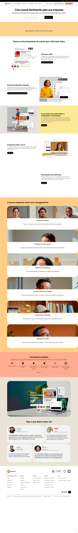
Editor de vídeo (10, 516)
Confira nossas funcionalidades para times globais (18, 126)
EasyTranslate (9, 514)
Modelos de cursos (36, 514)
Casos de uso (25, 3)
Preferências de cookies (47, 529)
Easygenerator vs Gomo (48, 518)
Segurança (22, 514)
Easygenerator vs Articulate (49, 511)
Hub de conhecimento (37, 511)
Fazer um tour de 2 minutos (47, 96)
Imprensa (22, 518)
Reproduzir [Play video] (34, 438)
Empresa (22, 509)
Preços (36, 3)
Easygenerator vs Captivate (49, 514)
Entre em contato (23, 520)
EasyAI (8, 511)
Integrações (9, 520)
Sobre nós (22, 511)
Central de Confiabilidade (24, 516)
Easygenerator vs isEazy (48, 516)
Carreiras (22, 523)
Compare (46, 509)
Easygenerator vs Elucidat (49, 520)
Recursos (35, 509)
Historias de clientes (36, 516)
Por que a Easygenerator (17, 3)
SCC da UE (9, 529)
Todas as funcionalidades (12, 509)
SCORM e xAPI (9, 518)
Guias (59, 509)
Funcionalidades (31, 3)
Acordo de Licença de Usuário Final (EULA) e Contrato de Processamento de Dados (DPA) (26, 529)
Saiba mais (44, 158)
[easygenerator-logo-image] (8, 3)
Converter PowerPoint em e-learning (64, 514)
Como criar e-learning (62, 511)
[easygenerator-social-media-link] (62, 525)
